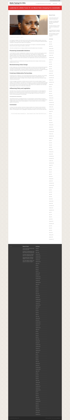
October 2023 (51, 106)
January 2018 (37, 412)
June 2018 (50, 225)
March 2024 (51, 95)
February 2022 (51, 151)
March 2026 (51, 46)
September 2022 (38, 327)
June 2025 (50, 64)
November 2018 (51, 223)
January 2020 (51, 203)
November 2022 (51, 131)
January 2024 (51, 100)
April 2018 (50, 230)
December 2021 (51, 156)
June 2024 (50, 88)
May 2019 (50, 216)
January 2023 (51, 127)
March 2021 (51, 176)
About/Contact (55, 3)
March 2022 (51, 149)
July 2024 (50, 86)
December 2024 (51, 75)
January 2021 (51, 180)
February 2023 (51, 124)
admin (22, 37)
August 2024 (51, 84)
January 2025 (51, 73)
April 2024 (50, 93)
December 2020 (51, 183)
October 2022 (51, 133)
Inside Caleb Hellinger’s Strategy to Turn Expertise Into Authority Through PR (54, 34)
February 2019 (51, 221)
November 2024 (51, 77)
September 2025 (51, 57)
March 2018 (51, 232)
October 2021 (51, 160)
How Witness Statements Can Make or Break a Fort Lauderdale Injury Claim (54, 26)
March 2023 (51, 122)
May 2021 (37, 357)
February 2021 (51, 178)
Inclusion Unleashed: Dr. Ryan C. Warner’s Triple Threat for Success (37, 113)
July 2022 (50, 140)
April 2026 (37, 250)
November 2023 (51, 104)
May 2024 (50, 91)
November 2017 (51, 239)
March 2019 (37, 397)
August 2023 (51, 111)
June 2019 (50, 214)
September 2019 (51, 210)
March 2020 (51, 198)
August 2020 (51, 187)
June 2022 (50, 142)
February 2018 (51, 234)
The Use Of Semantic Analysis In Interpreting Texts (18, 113)
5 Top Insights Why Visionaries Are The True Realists (43, 3)
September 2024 (51, 82)
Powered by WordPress (48, 418)
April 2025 (50, 68)
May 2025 (50, 66)
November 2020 (51, 185)
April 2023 (50, 120)
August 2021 (51, 165)
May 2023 (50, 118)
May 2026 (50, 41)
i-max (54, 418)
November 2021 (51, 158)
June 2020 (50, 192)
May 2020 (50, 194)
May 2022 (37, 335)
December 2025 (51, 50)
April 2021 (50, 174)
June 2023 (50, 115)
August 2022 (51, 138)
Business (18, 37)
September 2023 (51, 109)
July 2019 (50, 212)
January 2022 (37, 342)
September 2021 (38, 350)
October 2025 (51, 55)
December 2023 (51, 102)
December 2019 (51, 205)
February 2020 (51, 201)
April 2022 (50, 147)
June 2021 (50, 169)
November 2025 (38, 257)
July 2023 (50, 113)
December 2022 (51, 129)
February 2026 (51, 48)
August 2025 (51, 59)
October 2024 (38, 280)
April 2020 (50, 196)
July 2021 (50, 167)
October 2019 (51, 207)
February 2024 (51, 97)
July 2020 (50, 189)
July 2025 (37, 265)
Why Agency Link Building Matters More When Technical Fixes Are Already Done (54, 22)
